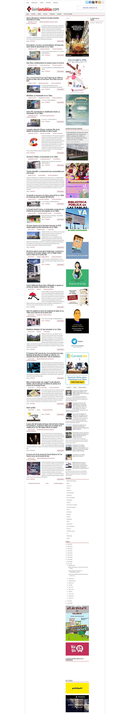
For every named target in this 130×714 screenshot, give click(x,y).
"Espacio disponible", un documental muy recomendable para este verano (45, 172)
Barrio (39, 14)
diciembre (71, 565)
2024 (68, 548)
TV (67, 533)
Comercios (55, 2)
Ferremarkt (40, 199)
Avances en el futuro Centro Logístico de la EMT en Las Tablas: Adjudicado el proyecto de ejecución (80, 392)
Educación (48, 2)
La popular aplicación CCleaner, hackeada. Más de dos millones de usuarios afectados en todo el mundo (43, 130)
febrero (70, 596)
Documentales (41, 175)
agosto (70, 583)
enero (70, 598)
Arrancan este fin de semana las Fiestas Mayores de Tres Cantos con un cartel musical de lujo (44, 455)
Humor (38, 409)
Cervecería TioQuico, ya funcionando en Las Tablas (42, 156)
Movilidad (69, 512)
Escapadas (69, 500)
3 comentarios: (57, 213)
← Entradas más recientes (33, 483)
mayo (70, 589)
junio (70, 587)
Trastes (49, 213)
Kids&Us (45, 314)
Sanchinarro (51, 358)
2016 (68, 601)
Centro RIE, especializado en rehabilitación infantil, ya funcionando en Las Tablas (43, 112)
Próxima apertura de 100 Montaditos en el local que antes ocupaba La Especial (79, 404)
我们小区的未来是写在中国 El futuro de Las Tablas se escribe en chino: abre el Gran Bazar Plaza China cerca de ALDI (44, 79)
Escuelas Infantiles (42, 213)
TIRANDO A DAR (41, 229)
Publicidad (69, 519)
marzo (70, 593)
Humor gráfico (30, 407)
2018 (68, 561)
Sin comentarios (70, 526)
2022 (68, 553)
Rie (41, 115)
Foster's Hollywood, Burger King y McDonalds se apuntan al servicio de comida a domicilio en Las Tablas (44, 286)
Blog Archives (82, 387)
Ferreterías (46, 199)
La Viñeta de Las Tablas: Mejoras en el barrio (78, 455)
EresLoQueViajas (71, 497)
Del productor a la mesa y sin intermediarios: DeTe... (75, 571)
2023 (68, 550)
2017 (68, 563)
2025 (68, 546)
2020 (68, 557)
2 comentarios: (56, 159)
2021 (68, 555)
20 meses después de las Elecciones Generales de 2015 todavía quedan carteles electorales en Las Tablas (43, 226)
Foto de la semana (68, 14)
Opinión (41, 2)
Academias (39, 314)
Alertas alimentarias (44, 22)
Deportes (69, 490)
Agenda (39, 358)
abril (70, 591)
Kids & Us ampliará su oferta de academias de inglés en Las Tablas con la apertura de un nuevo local (45, 311)
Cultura (45, 14)
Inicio (27, 2)
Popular (69, 387)
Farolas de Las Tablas (72, 504)
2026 (68, 544)
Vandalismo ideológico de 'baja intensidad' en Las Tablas (43, 329)
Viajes (68, 538)
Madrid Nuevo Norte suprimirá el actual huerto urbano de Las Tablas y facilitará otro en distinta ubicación (80, 435)
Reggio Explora (45, 256)
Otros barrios (51, 458)
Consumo (59, 14)
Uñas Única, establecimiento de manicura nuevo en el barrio (45, 63)
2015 (68, 603)
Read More (60, 41)
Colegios (39, 256)
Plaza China (45, 83)
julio (70, 585)
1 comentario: (50, 229)
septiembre (71, 580)
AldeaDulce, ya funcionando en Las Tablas (39, 95)
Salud (56, 22)
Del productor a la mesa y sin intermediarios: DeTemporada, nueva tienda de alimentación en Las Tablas (45, 45)
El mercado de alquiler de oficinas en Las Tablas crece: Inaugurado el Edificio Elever (80, 415)
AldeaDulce (41, 97)
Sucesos (69, 528)
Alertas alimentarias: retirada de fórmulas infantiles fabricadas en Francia (42, 18)
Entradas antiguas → (59, 483)
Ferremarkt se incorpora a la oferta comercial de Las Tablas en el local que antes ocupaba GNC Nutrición (45, 196)
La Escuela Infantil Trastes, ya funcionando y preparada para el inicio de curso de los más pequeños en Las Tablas (45, 210)
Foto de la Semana (71, 507)
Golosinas (47, 97)
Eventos (68, 502)
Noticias (33, 14)
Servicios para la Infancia (48, 115)
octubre (70, 578)
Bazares (40, 83)
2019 (68, 559)
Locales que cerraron (45, 49)
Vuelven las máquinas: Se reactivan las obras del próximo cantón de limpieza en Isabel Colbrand (80, 427)
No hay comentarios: (31, 23)
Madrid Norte (34, 2)
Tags (75, 387)
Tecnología (52, 14)
